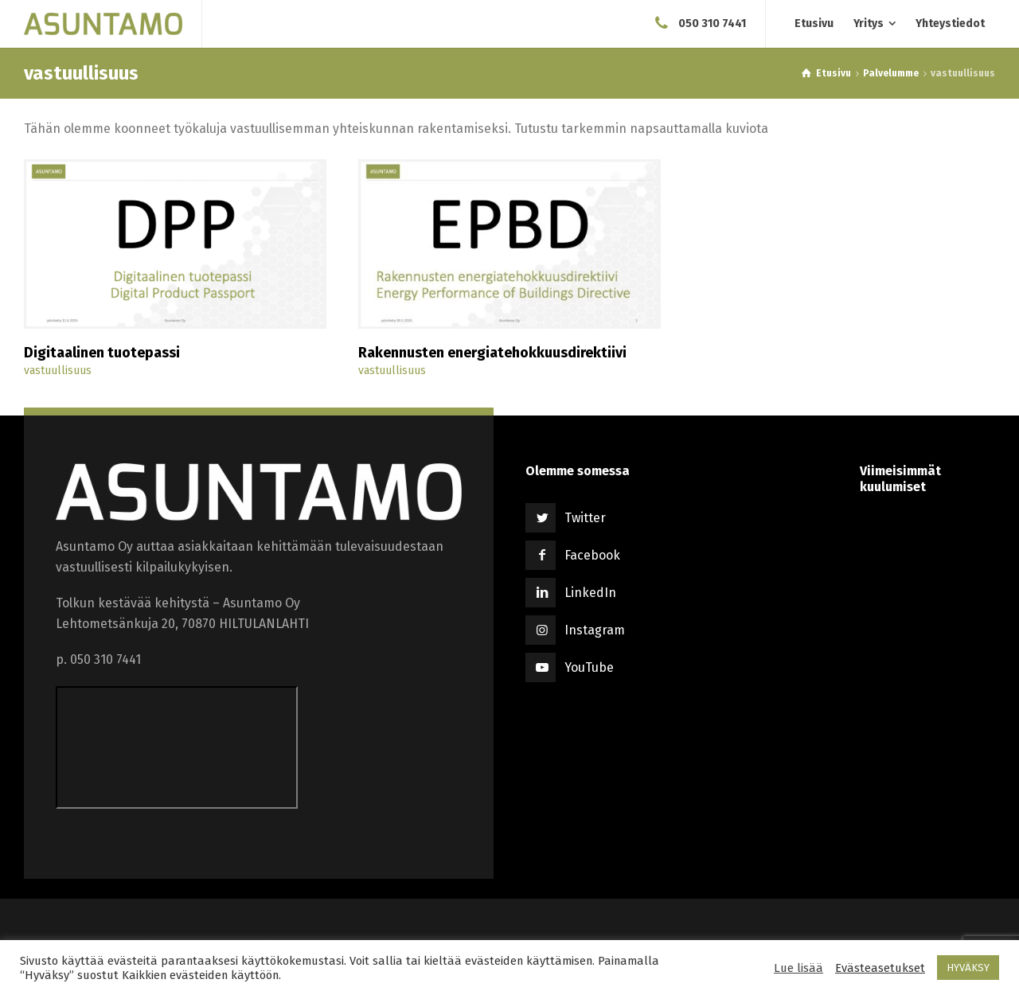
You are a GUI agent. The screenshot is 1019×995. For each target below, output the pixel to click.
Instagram (594, 630)
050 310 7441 (712, 23)
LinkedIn (590, 592)
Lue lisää (798, 968)
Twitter (585, 517)
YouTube (589, 667)
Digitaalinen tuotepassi (102, 352)
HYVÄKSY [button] (968, 968)
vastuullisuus (58, 370)
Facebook (592, 555)
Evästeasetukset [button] (880, 968)
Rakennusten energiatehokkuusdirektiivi (492, 352)
